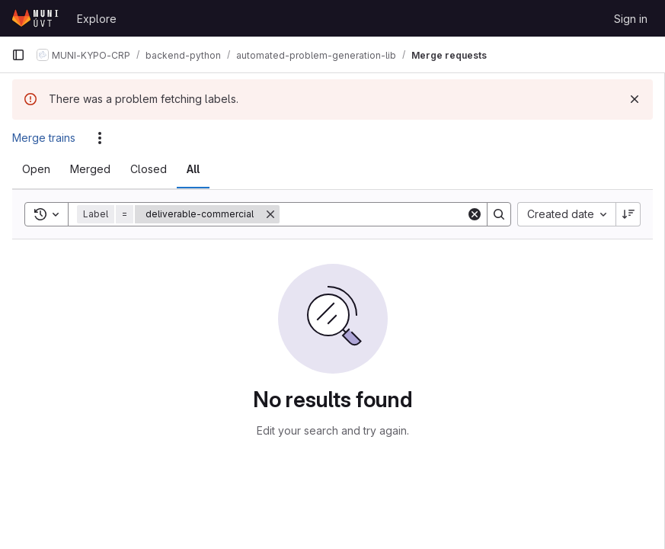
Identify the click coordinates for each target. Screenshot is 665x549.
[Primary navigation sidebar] (18, 55)
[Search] (374, 214)
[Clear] (474, 214)
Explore (97, 18)
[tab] (36, 169)
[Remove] (270, 214)
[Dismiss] (634, 99)
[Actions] (100, 138)
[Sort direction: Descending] (628, 214)
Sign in (630, 18)
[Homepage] (36, 18)
